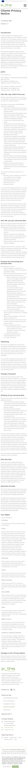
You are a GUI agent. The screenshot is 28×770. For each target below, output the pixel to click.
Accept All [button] (15, 766)
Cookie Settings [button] (6, 766)
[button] (11, 714)
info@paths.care (9, 729)
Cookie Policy (6, 710)
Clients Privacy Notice (9, 707)
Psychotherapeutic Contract (10, 698)
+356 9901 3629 (8, 727)
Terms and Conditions (9, 701)
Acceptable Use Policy (9, 704)
